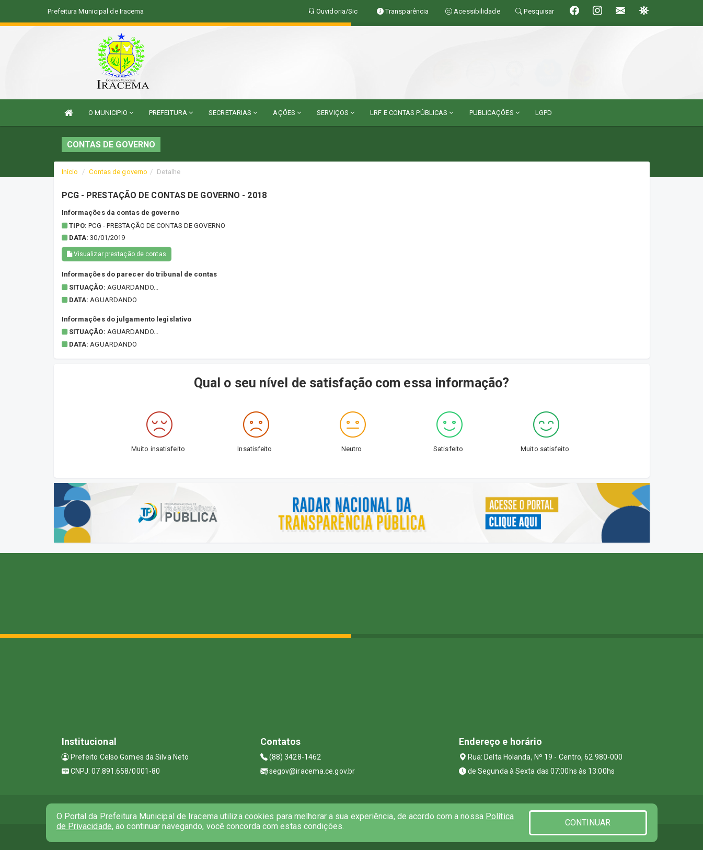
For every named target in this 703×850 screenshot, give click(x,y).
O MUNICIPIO (110, 113)
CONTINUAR (588, 823)
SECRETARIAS (233, 113)
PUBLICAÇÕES (494, 113)
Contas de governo (118, 172)
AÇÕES (287, 113)
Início (70, 172)
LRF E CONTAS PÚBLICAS (411, 113)
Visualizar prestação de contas (116, 254)
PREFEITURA (171, 113)
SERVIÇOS (335, 113)
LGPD (543, 113)
